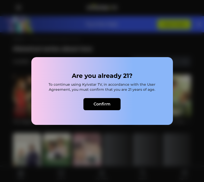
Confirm (102, 104)
